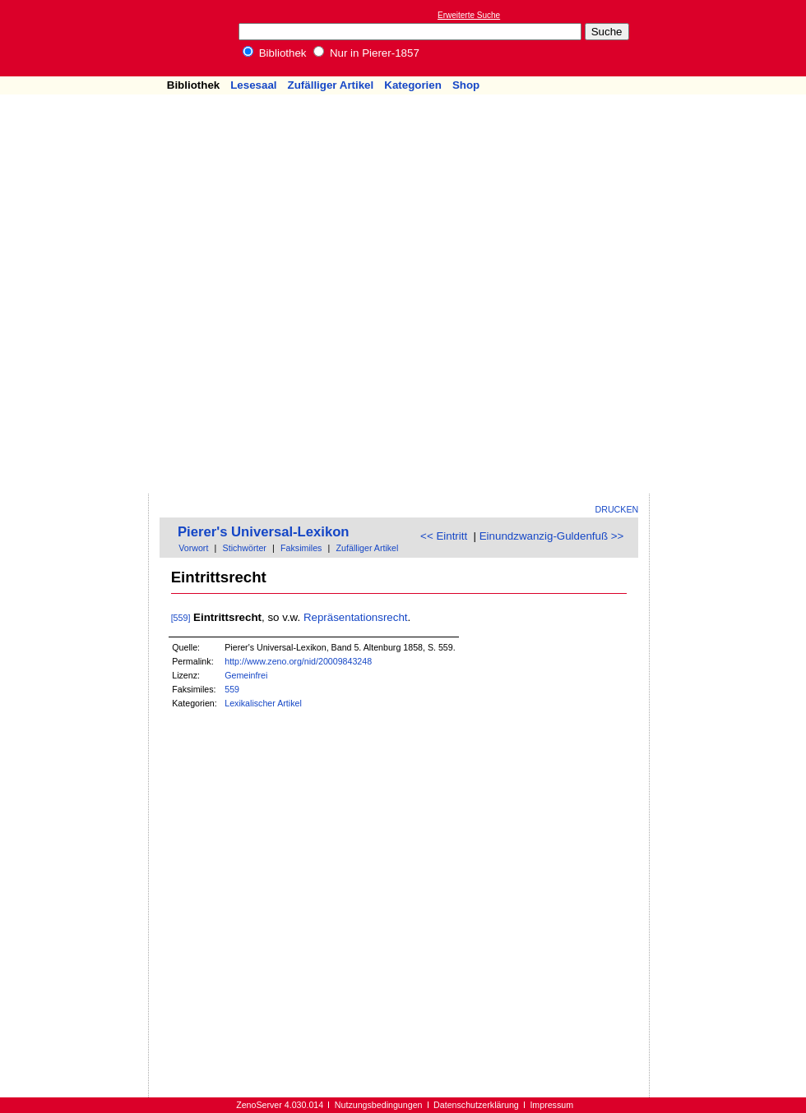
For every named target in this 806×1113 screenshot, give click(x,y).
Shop (465, 85)
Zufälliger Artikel (331, 85)
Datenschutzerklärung (476, 1105)
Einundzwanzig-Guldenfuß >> (551, 536)
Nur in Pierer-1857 (366, 53)
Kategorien (413, 85)
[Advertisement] (705, 247)
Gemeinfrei (246, 675)
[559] (181, 618)
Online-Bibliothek (78, 38)
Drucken (617, 509)
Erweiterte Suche (469, 15)
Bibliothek (275, 53)
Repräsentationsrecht (355, 617)
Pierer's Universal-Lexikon (264, 532)
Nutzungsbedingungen (379, 1105)
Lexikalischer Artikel (263, 703)
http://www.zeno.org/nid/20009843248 (298, 661)
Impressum (551, 1105)
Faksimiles (301, 548)
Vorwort (193, 548)
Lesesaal (253, 85)
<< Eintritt (443, 536)
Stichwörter (244, 548)
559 (232, 689)
